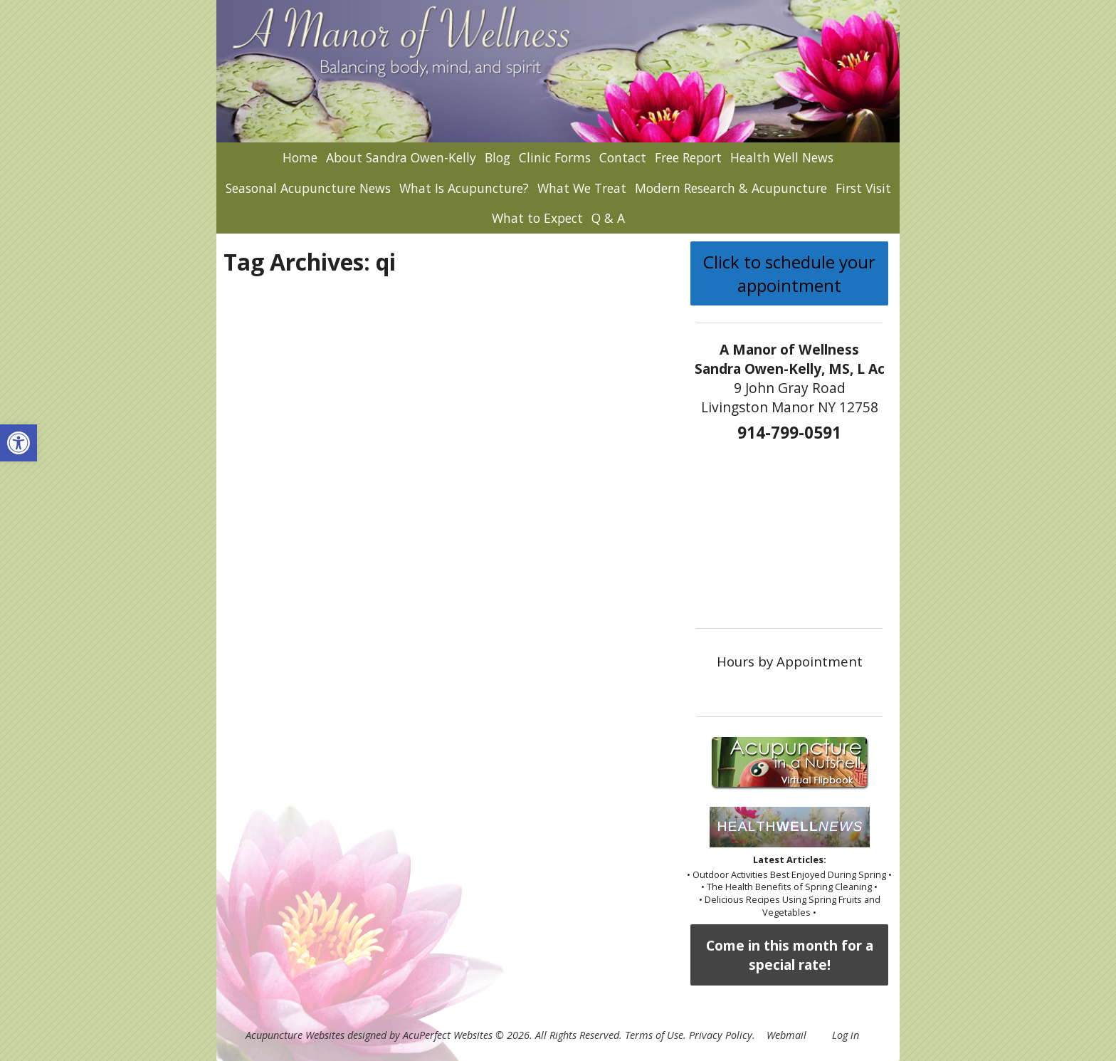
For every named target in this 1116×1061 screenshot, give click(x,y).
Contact (622, 157)
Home (300, 157)
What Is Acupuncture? (464, 188)
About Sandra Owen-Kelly (401, 157)
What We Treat (581, 188)
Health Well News (781, 157)
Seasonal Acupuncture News (308, 188)
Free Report (688, 157)
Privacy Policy (720, 1035)
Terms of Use (654, 1035)
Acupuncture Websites (295, 1035)
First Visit (863, 188)
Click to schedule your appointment (789, 273)
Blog (497, 157)
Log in (845, 1035)
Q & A (608, 217)
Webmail (786, 1035)
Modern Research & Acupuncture (731, 188)
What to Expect (537, 217)
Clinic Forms (555, 157)
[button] (18, 442)
